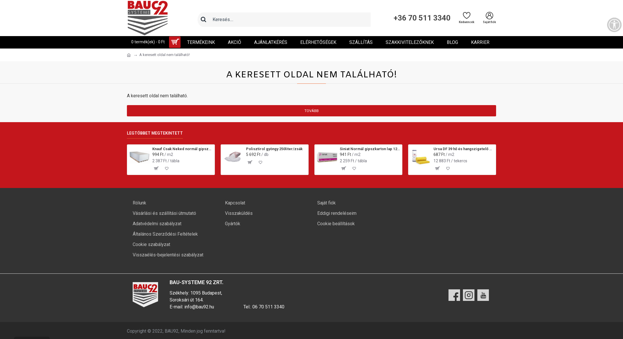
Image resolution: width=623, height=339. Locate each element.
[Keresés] (203, 19)
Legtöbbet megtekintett (155, 133)
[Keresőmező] (290, 19)
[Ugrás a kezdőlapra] (129, 55)
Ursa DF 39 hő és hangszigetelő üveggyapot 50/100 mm (464, 149)
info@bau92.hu (199, 307)
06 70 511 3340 (268, 307)
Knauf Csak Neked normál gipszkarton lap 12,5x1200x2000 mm (182, 149)
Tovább (312, 111)
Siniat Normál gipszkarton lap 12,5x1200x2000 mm (370, 149)
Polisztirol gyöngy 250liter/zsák (274, 149)
